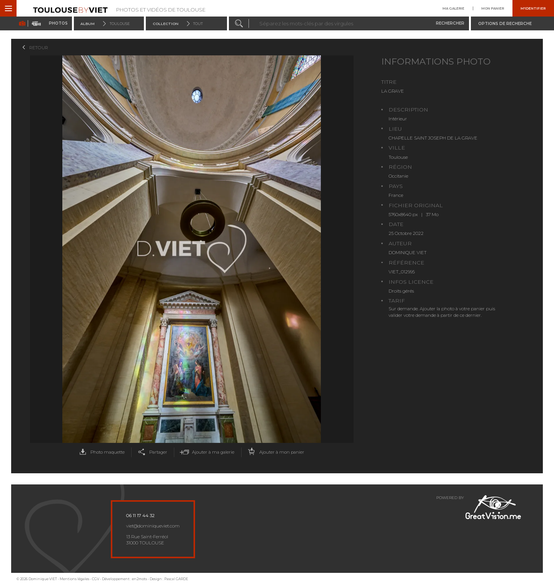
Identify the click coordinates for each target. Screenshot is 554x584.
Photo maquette (100, 452)
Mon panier (492, 8)
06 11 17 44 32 (140, 515)
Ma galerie (453, 8)
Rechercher (450, 23)
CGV (95, 579)
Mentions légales (74, 579)
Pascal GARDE (176, 579)
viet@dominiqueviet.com (153, 526)
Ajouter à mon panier (274, 452)
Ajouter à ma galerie (206, 452)
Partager (151, 452)
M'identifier (533, 8)
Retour (38, 47)
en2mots (139, 579)
